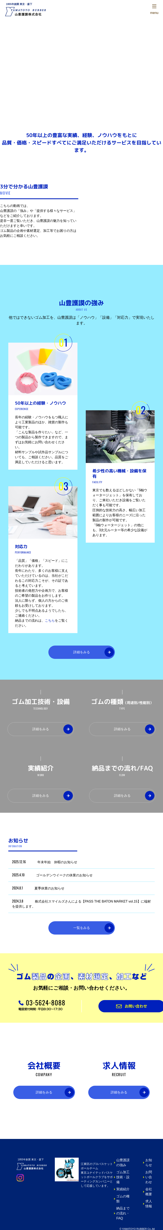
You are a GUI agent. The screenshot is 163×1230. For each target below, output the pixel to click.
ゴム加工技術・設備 (123, 1177)
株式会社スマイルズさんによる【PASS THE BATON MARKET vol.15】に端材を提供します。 (81, 903)
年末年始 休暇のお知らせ (44, 861)
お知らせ (148, 1162)
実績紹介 (123, 1189)
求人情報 (148, 1203)
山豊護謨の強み (123, 1162)
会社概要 (148, 1191)
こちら (50, 620)
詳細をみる (81, 652)
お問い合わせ (148, 1177)
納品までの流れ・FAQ (123, 1213)
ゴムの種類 (123, 1198)
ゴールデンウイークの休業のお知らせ (52, 874)
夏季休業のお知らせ (38, 887)
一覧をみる (81, 928)
